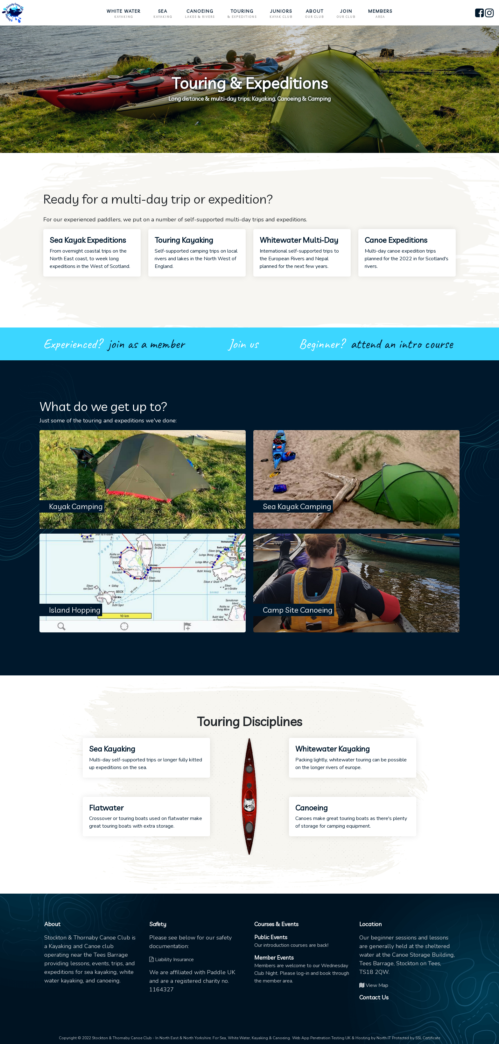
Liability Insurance (171, 959)
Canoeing (200, 13)
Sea (162, 13)
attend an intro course (401, 343)
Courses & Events (276, 924)
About (314, 13)
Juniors (281, 13)
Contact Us (374, 997)
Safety (157, 924)
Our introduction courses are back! (291, 941)
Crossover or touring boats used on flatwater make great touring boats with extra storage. (146, 816)
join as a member (146, 343)
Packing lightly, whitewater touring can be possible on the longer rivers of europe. (352, 757)
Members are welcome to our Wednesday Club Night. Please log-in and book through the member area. (301, 969)
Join (346, 13)
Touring (242, 13)
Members (380, 13)
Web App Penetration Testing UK (321, 1037)
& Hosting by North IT (371, 1037)
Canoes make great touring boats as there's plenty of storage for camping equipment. (352, 816)
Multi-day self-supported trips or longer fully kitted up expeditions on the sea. (146, 757)
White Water (124, 13)
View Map (373, 985)
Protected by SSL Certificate (416, 1037)
